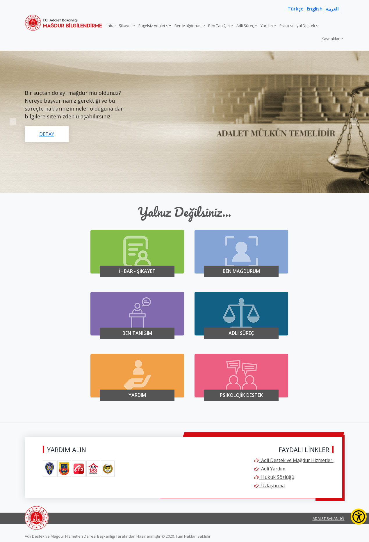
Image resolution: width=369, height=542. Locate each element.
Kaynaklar (332, 38)
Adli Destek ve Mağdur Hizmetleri (294, 460)
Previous (12, 122)
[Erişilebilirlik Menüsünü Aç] (359, 517)
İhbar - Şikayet (120, 25)
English (314, 9)
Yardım (268, 25)
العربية (332, 9)
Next (354, 122)
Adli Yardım (269, 468)
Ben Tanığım (220, 25)
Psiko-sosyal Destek (298, 25)
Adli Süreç (246, 25)
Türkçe (296, 9)
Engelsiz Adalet (153, 25)
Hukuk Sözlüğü (274, 477)
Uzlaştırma (269, 485)
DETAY (46, 134)
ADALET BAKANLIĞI (329, 518)
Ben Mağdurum (189, 25)
